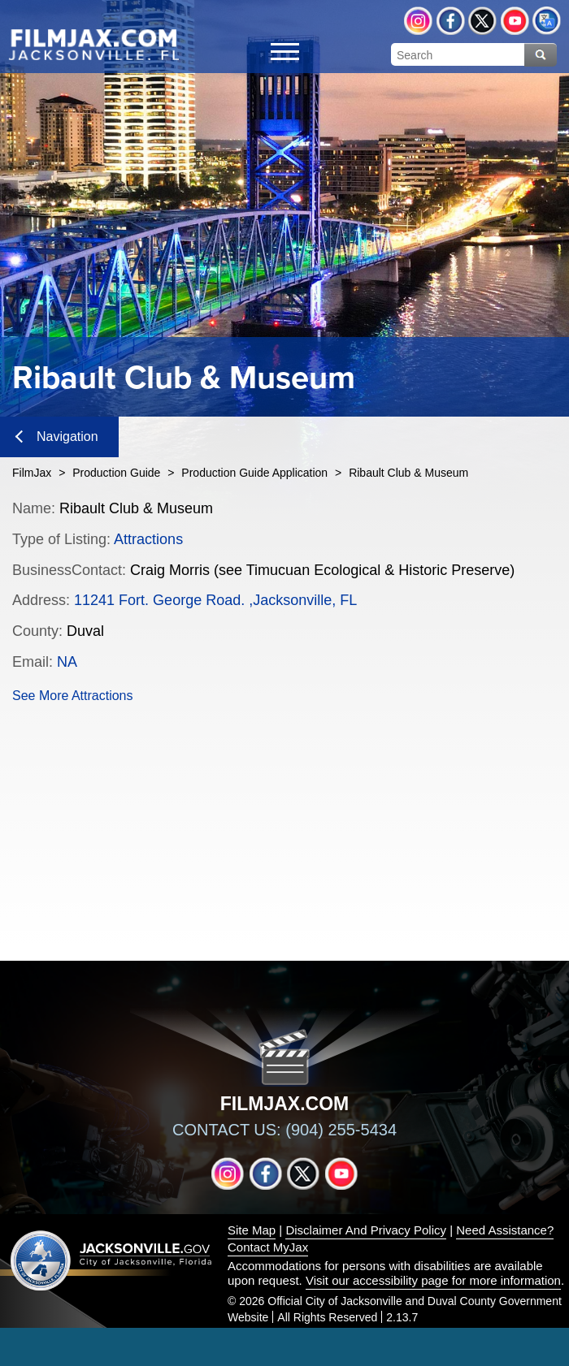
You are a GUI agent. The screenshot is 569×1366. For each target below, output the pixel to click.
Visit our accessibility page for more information (433, 1280)
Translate (546, 20)
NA (67, 662)
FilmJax (31, 472)
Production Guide (116, 472)
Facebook (451, 20)
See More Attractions (72, 695)
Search (540, 55)
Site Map (252, 1230)
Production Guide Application (254, 472)
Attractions (148, 539)
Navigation (56, 436)
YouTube (515, 20)
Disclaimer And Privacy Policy (365, 1230)
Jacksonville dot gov (111, 1260)
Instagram (418, 20)
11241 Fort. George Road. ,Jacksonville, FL (215, 600)
